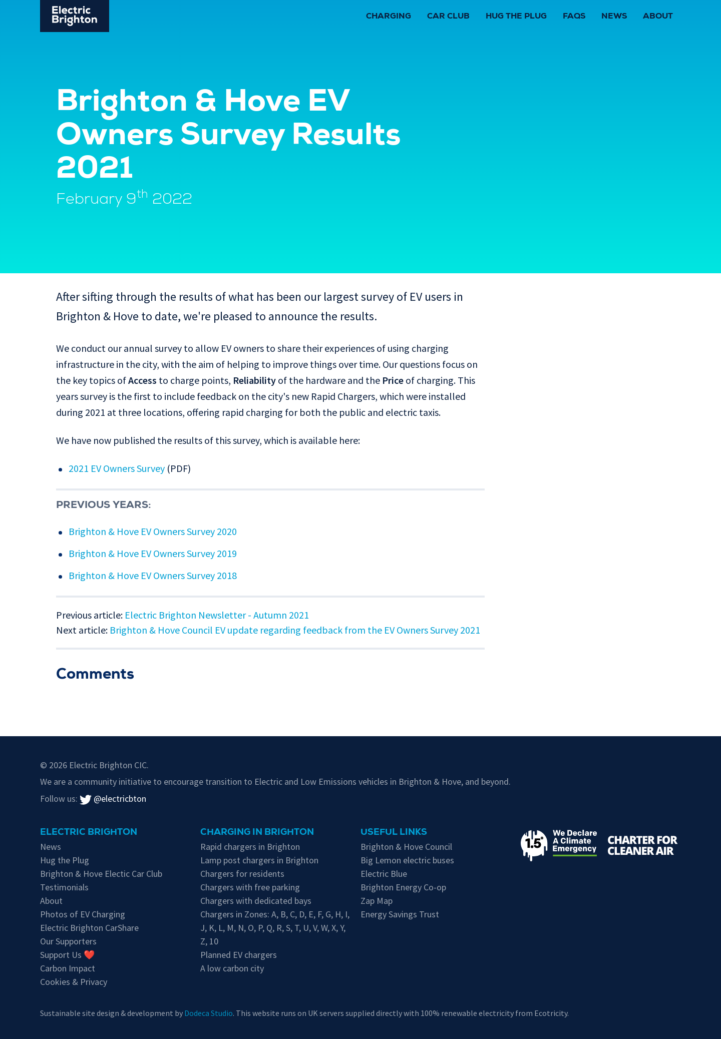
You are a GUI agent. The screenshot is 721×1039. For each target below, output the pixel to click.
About (658, 17)
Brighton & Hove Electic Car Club (101, 873)
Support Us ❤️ (67, 954)
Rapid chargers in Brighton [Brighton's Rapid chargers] (250, 846)
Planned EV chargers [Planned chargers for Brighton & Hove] (238, 954)
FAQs (574, 17)
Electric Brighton (88, 832)
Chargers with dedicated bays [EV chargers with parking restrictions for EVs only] (255, 900)
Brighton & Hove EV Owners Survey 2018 (153, 575)
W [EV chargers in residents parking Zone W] (324, 927)
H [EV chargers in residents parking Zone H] (338, 914)
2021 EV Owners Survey (117, 468)
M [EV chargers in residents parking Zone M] (230, 927)
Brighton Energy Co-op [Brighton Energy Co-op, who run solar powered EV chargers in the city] (403, 887)
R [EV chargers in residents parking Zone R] (279, 927)
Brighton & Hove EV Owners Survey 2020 (153, 531)
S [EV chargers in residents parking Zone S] (288, 927)
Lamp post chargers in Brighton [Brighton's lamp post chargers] (259, 860)
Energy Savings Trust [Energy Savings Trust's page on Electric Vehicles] (399, 914)
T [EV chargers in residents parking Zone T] (296, 927)
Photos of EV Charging (82, 914)
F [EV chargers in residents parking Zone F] (319, 914)
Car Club (448, 17)
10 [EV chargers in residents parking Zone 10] (213, 941)
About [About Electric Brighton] (51, 900)
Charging (388, 17)
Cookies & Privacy (73, 981)
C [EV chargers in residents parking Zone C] (292, 914)
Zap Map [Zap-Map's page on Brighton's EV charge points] (376, 900)
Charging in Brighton (257, 832)
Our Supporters (68, 941)
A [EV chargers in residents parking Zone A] (273, 914)
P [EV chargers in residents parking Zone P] (260, 927)
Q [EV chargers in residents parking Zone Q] (269, 927)
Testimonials (64, 887)
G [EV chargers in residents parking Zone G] (328, 914)
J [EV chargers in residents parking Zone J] (202, 927)
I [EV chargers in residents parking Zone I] (346, 914)
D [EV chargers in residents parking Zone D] (301, 914)
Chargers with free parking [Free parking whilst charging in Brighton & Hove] (250, 887)
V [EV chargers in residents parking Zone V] (315, 927)
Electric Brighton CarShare (89, 927)
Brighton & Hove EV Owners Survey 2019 (153, 553)
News (614, 17)
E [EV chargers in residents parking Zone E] (310, 914)
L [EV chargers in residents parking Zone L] (220, 927)
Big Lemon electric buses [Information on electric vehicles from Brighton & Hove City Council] (407, 860)
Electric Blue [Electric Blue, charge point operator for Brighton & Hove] (383, 873)
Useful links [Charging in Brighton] (393, 832)
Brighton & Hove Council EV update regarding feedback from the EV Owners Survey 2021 (295, 630)
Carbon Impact (67, 968)
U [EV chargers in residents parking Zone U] (306, 927)
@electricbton (113, 798)
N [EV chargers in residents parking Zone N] (241, 927)
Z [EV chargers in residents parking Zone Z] (202, 941)
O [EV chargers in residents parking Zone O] (251, 927)
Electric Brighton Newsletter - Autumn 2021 (217, 615)
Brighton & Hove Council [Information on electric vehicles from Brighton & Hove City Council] (406, 846)
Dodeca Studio (208, 1013)
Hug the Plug (516, 17)
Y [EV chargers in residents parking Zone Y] (341, 927)
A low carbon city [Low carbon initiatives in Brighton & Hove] (232, 968)
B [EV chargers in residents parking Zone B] (283, 914)
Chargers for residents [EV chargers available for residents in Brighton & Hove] (242, 873)
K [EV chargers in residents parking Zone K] (211, 927)
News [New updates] (50, 846)
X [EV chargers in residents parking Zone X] (333, 927)
